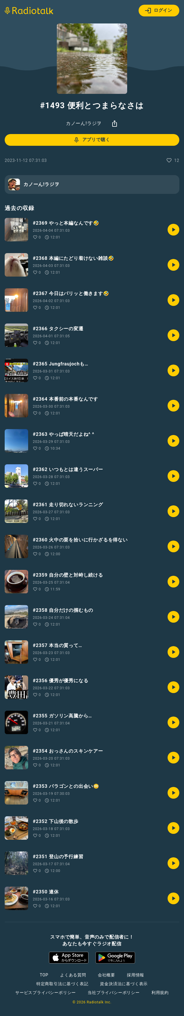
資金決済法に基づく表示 (124, 983)
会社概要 (106, 975)
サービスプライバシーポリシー (45, 992)
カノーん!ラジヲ (84, 123)
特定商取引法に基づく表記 (62, 983)
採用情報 (135, 975)
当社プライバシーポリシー (114, 992)
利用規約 (160, 992)
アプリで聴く (91, 139)
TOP (44, 975)
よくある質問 (73, 975)
